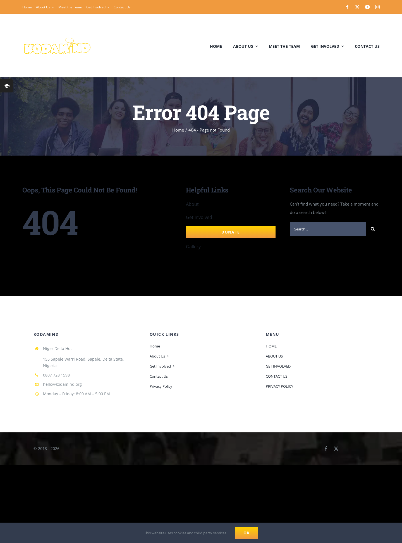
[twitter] (357, 7)
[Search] (373, 229)
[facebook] (347, 7)
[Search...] (328, 229)
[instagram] (377, 7)
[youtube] (367, 7)
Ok (246, 532)
